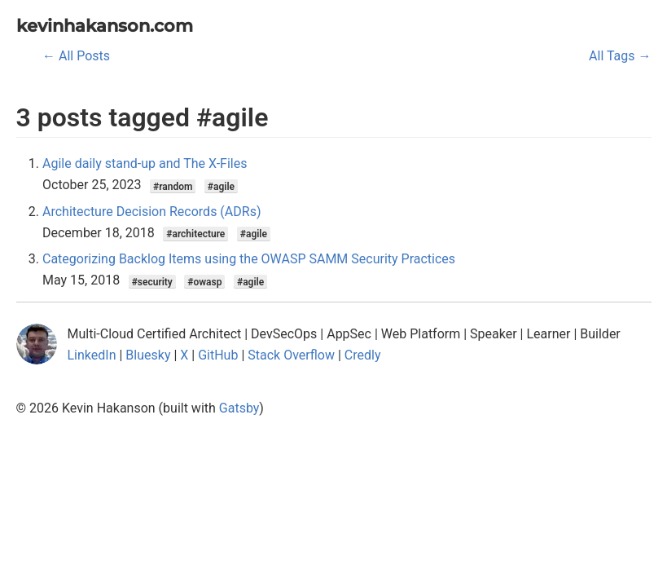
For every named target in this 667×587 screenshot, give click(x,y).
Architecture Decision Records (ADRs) (151, 211)
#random (172, 186)
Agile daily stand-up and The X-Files (144, 163)
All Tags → (620, 56)
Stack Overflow (291, 355)
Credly (362, 355)
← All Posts (76, 56)
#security (152, 281)
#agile (221, 186)
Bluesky (147, 355)
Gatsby (239, 408)
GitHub (218, 355)
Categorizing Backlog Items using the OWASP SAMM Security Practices (248, 259)
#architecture (195, 234)
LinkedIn (92, 355)
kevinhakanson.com (104, 25)
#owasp (204, 281)
